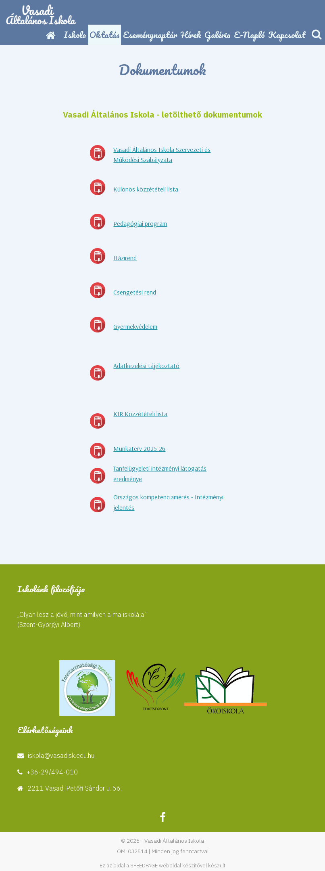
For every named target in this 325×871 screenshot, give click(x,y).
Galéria (217, 34)
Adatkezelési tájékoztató (146, 366)
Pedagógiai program (140, 223)
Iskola (75, 34)
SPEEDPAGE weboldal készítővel (168, 865)
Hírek (191, 34)
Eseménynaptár (150, 34)
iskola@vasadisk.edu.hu (61, 755)
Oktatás (105, 34)
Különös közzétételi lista (145, 189)
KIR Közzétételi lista (140, 414)
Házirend (125, 258)
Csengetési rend (134, 292)
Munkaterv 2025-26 (139, 448)
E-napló (249, 34)
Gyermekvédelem (135, 326)
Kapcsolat (287, 34)
